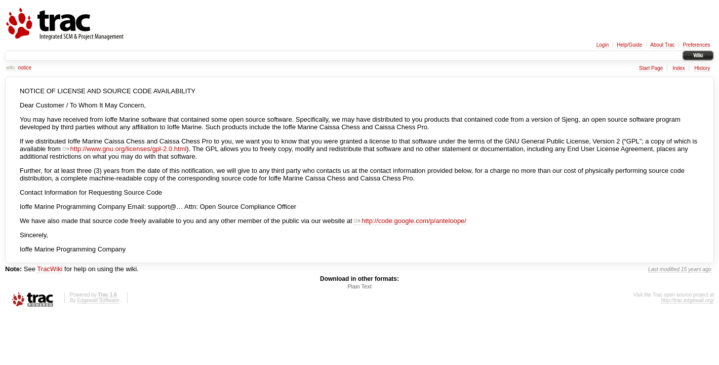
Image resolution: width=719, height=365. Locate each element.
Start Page (651, 68)
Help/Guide (629, 45)
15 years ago (696, 269)
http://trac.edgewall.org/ (687, 300)
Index (678, 68)
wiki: (11, 67)
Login (602, 45)
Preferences (696, 45)
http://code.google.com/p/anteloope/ (410, 221)
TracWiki (49, 269)
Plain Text (359, 286)
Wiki (698, 55)
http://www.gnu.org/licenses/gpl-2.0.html (125, 149)
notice (24, 67)
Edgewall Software (98, 300)
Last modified (664, 269)
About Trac (662, 45)
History (702, 68)
